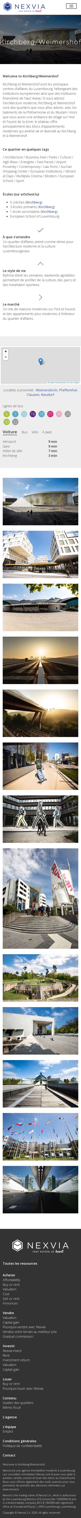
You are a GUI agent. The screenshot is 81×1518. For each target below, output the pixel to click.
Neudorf (47, 394)
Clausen (33, 394)
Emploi (8, 1431)
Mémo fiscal (12, 1407)
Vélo (35, 432)
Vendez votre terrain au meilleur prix (30, 1331)
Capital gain (11, 1322)
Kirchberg (33, 202)
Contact (9, 1455)
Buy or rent (11, 1284)
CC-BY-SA (69, 382)
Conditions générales (19, 1441)
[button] (40, 361)
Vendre (8, 1313)
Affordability (11, 1280)
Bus (25, 432)
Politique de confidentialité (22, 1446)
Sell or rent (11, 1298)
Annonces (10, 1303)
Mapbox (76, 382)
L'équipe (9, 1427)
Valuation (9, 1289)
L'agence (10, 1417)
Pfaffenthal (68, 390)
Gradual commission (18, 1336)
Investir (9, 1346)
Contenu (9, 1398)
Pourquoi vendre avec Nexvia (24, 1327)
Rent (6, 1355)
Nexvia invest (12, 1350)
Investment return (16, 1360)
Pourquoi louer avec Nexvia (23, 1388)
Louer (7, 1379)
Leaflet (50, 382)
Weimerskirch (46, 390)
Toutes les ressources (20, 1263)
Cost (6, 1294)
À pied (47, 432)
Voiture (10, 431)
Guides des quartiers (18, 1402)
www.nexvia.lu (11, 1489)
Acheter (9, 1275)
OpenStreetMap (61, 382)
